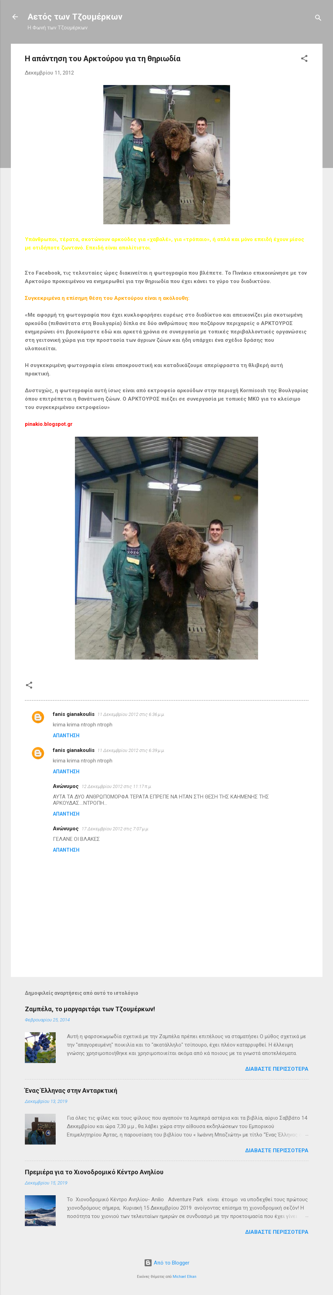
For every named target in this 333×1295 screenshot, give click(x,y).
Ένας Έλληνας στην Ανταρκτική (71, 1090)
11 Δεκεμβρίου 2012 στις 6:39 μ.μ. (131, 750)
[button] (304, 59)
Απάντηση (66, 735)
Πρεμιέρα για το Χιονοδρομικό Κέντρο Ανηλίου (94, 1172)
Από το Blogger (166, 1263)
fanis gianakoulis (74, 714)
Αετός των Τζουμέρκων (75, 17)
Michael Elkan (184, 1276)
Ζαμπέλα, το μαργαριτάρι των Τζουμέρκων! (90, 1009)
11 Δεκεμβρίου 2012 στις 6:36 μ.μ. (131, 714)
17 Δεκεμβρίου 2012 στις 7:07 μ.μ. (115, 828)
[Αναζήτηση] (318, 19)
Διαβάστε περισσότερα (276, 1069)
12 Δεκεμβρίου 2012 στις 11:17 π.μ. (117, 786)
